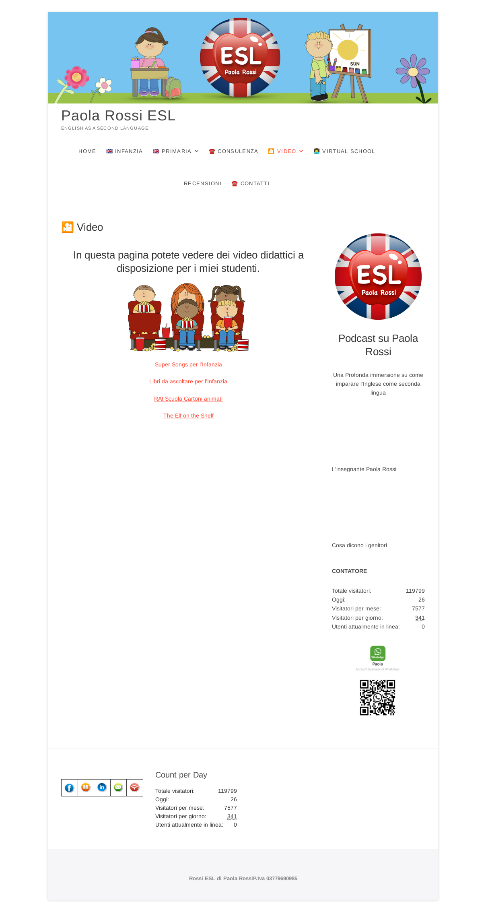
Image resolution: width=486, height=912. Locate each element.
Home (87, 151)
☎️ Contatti (250, 183)
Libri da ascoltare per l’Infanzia (188, 381)
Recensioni (203, 183)
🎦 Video (282, 151)
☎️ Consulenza (234, 151)
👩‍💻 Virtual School (344, 151)
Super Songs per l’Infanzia (188, 364)
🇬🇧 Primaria (172, 151)
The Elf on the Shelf (188, 415)
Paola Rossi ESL (118, 115)
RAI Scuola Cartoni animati (188, 398)
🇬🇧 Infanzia (124, 151)
